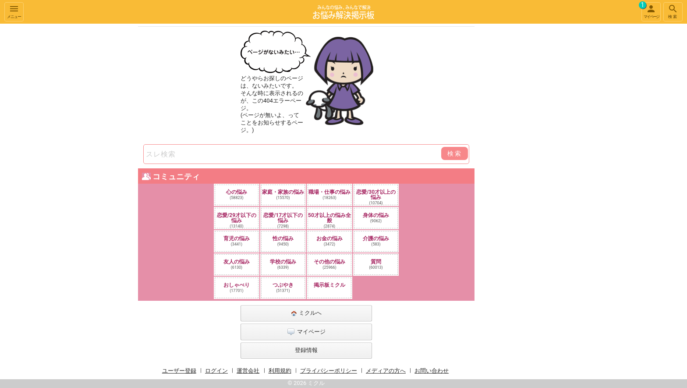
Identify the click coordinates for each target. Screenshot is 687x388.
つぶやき (283, 287)
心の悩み (236, 194)
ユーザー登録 (179, 370)
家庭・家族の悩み (283, 194)
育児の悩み (236, 240)
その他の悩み (329, 264)
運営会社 (248, 370)
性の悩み (283, 240)
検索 (673, 11)
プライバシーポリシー (328, 370)
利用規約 (280, 370)
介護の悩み (376, 240)
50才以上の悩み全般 (329, 220)
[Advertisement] (536, 155)
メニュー (14, 11)
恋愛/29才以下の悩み (236, 220)
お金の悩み (329, 240)
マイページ (650, 10)
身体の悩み (376, 217)
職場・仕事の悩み (329, 194)
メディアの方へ (386, 370)
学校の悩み (283, 264)
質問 (376, 264)
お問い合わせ (431, 370)
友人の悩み (236, 264)
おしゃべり (236, 287)
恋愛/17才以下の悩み (283, 220)
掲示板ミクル (329, 285)
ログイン (216, 370)
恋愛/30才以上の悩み (376, 197)
